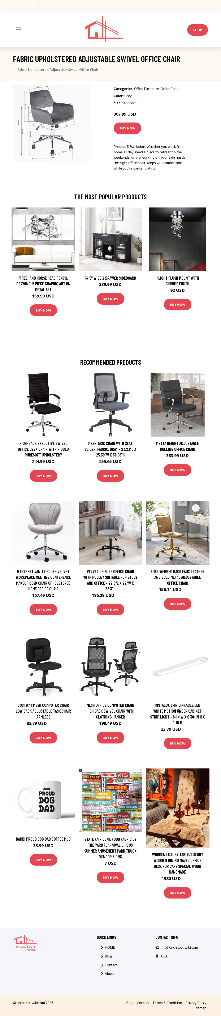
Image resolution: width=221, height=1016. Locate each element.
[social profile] (33, 6)
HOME (110, 947)
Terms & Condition (167, 1002)
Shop (197, 30)
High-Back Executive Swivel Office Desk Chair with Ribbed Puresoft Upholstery (43, 449)
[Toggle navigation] (18, 29)
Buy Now (127, 128)
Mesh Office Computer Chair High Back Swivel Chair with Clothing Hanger (110, 710)
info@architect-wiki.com (188, 6)
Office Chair (170, 88)
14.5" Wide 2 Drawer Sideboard (110, 277)
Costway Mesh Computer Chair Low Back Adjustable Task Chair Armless (43, 710)
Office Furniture (146, 88)
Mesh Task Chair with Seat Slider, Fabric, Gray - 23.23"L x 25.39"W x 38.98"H (110, 449)
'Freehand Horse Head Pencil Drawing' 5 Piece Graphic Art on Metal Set (43, 283)
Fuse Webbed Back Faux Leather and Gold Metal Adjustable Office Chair (177, 577)
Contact (111, 965)
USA (165, 6)
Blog (108, 956)
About (109, 973)
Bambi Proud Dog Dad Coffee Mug (43, 838)
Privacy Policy (195, 1002)
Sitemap (200, 1008)
